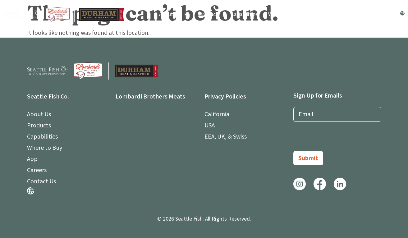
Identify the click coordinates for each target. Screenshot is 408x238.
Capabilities (244, 14)
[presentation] (340, 139)
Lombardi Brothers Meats (150, 96)
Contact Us (379, 14)
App (319, 15)
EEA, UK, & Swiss (225, 136)
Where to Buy (284, 14)
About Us (174, 15)
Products (210, 14)
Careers (347, 14)
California (216, 114)
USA (209, 125)
